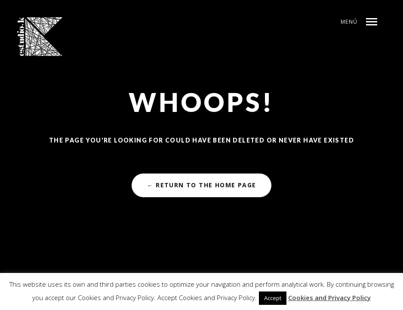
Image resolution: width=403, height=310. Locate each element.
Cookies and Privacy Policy (329, 297)
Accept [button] (272, 298)
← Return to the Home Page (201, 185)
